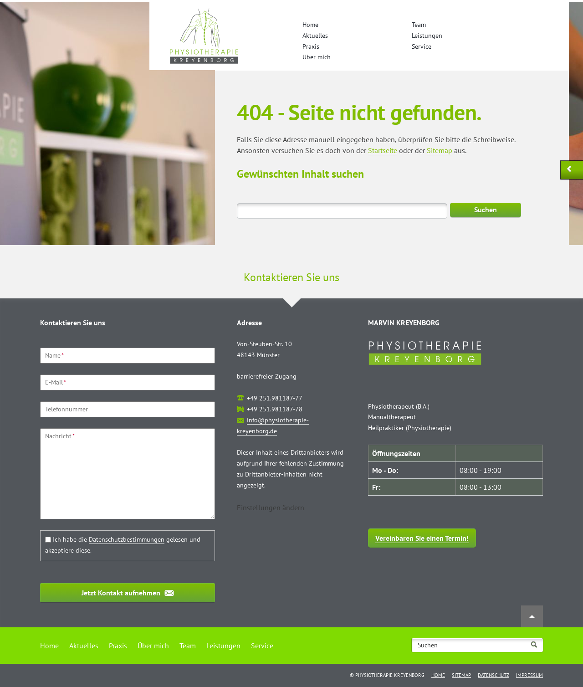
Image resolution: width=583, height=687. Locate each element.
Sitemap (439, 150)
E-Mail (55, 382)
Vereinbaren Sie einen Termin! (422, 538)
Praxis (310, 46)
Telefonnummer (66, 409)
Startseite (382, 150)
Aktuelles (315, 35)
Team (419, 25)
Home (310, 25)
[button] (270, 507)
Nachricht (60, 436)
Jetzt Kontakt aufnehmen (121, 592)
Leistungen (427, 35)
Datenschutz (493, 675)
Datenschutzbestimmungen (126, 539)
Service (421, 46)
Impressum (529, 675)
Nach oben (532, 616)
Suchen (485, 209)
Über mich (316, 57)
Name (54, 355)
